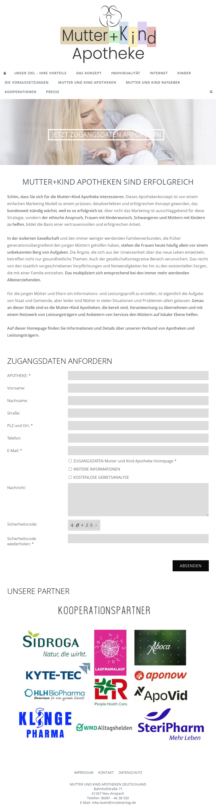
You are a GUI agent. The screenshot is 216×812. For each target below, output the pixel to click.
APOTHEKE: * (19, 375)
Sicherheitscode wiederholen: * (21, 541)
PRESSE (52, 91)
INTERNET (159, 73)
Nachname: (17, 400)
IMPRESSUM (83, 772)
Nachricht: (16, 487)
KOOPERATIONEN (20, 91)
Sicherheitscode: (22, 524)
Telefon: (14, 438)
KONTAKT (106, 772)
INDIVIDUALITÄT (125, 73)
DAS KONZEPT (89, 73)
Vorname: (16, 388)
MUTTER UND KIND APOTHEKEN (87, 82)
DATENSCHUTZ (130, 772)
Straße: (13, 413)
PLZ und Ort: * (20, 425)
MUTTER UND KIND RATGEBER (153, 82)
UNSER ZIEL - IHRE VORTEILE (40, 73)
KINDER (184, 73)
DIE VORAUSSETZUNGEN (27, 82)
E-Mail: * (14, 450)
